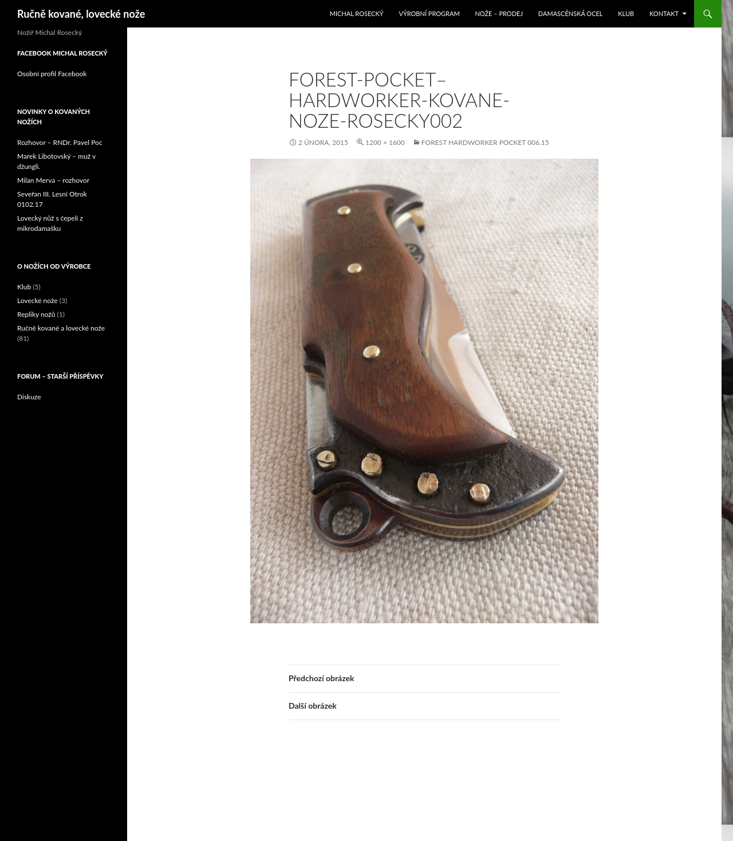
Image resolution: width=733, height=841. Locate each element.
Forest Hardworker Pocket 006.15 (485, 142)
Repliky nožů (36, 314)
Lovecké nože (37, 300)
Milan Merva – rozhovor (53, 180)
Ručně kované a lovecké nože (61, 328)
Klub (626, 13)
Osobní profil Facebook (51, 73)
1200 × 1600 (385, 142)
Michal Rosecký (357, 13)
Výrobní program (429, 13)
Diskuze (29, 396)
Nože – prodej (499, 13)
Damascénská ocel (570, 13)
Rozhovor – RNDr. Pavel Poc (60, 142)
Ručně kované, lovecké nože (81, 13)
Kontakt (664, 13)
